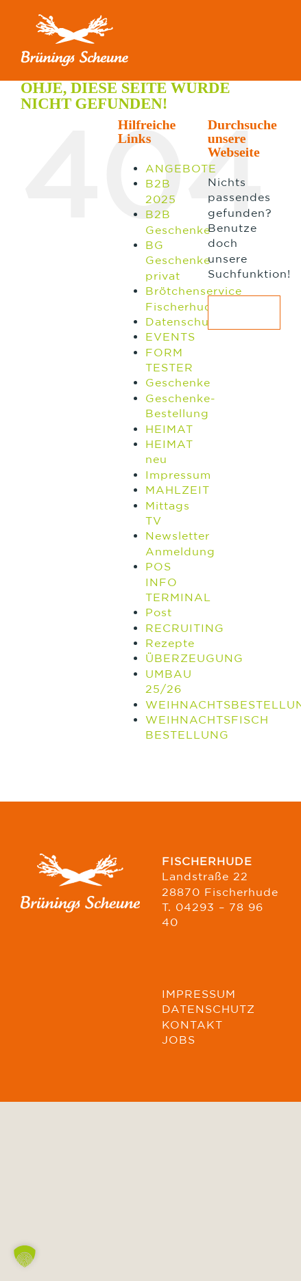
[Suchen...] (244, 312)
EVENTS (170, 336)
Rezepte (170, 643)
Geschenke (177, 382)
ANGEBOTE (181, 168)
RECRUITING (184, 628)
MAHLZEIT (177, 490)
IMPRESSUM (199, 994)
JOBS (178, 1039)
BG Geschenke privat (177, 260)
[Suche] (225, 312)
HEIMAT (169, 429)
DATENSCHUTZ (208, 1009)
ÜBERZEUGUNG (194, 658)
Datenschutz (183, 321)
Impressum (178, 474)
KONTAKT (192, 1024)
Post (158, 612)
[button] (24, 1256)
